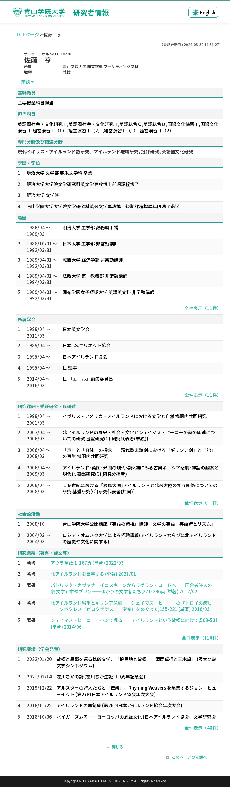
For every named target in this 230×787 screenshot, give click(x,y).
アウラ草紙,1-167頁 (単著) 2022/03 (87, 562)
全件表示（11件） (202, 308)
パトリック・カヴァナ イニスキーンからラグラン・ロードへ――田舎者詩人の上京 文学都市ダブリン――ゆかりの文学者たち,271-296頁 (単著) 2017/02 (134, 588)
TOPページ (27, 34)
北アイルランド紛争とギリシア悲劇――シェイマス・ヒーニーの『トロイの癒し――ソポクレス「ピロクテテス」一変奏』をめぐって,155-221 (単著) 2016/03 (131, 606)
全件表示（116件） (201, 638)
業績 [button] (25, 81)
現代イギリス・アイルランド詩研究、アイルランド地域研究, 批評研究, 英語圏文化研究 (105, 151)
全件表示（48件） (202, 728)
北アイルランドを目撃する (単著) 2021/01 (93, 574)
